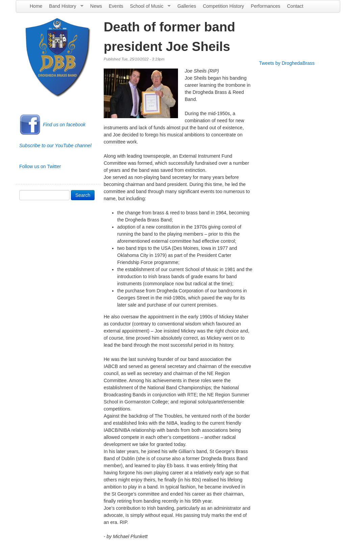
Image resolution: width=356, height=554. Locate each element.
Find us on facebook (64, 124)
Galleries (186, 6)
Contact (295, 6)
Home (36, 6)
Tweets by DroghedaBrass (286, 63)
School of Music (149, 7)
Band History (64, 7)
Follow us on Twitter (40, 166)
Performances (265, 6)
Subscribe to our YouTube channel (55, 145)
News (96, 6)
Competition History (223, 6)
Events (116, 6)
